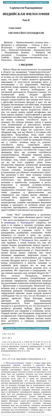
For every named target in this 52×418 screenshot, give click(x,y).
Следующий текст (40, 2)
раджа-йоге (40, 365)
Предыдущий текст (23, 2)
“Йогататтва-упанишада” (14, 363)
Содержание (10, 2)
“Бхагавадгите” (27, 222)
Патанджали (27, 240)
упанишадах (10, 222)
